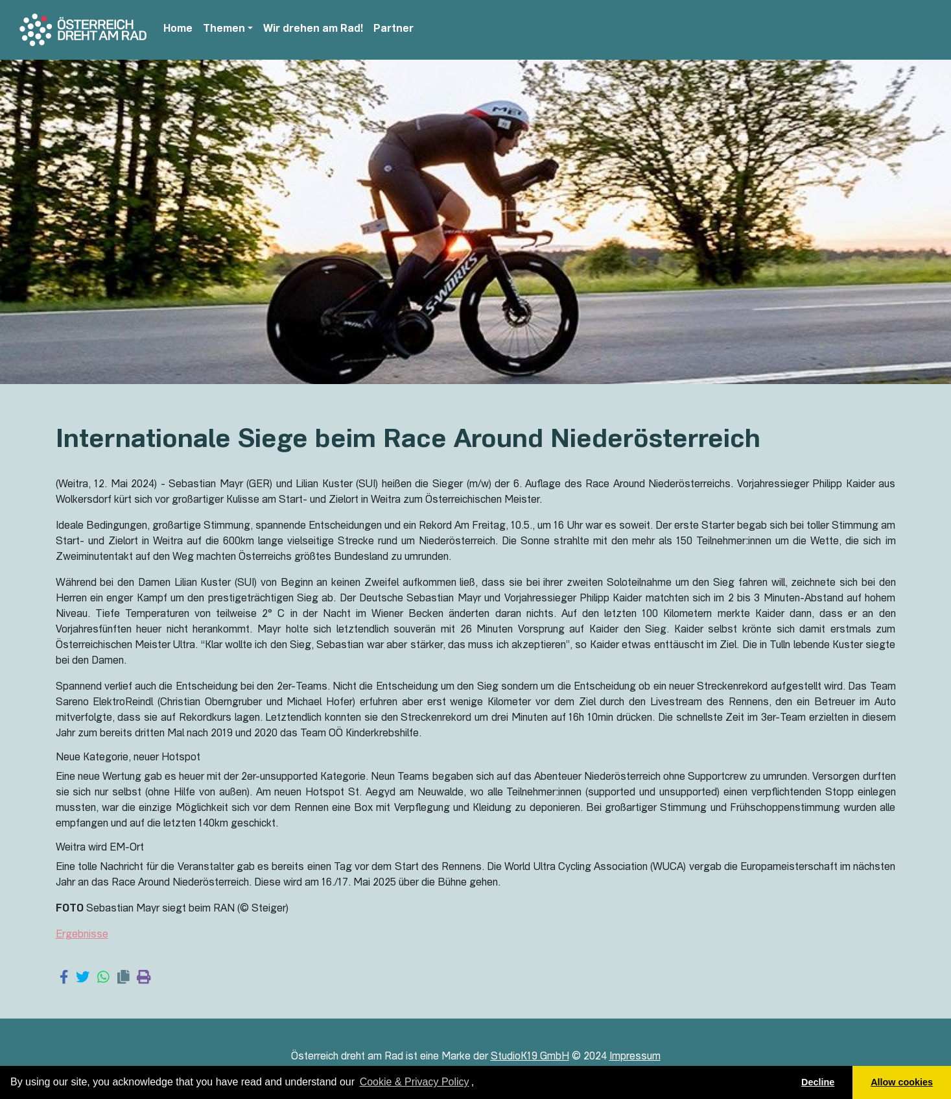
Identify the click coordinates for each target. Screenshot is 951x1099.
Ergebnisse (82, 935)
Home (178, 30)
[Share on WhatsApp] (103, 978)
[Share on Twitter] (82, 978)
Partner (393, 30)
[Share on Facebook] (64, 978)
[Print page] (143, 978)
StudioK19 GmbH (530, 1057)
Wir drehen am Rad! (313, 30)
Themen (224, 30)
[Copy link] (123, 978)
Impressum (635, 1057)
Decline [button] (817, 1082)
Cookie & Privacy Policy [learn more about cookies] (414, 1081)
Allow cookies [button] (902, 1082)
